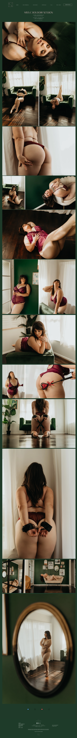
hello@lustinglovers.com (36, 725)
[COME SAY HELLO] (67, 5)
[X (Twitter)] (35, 709)
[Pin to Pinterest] (4, 69)
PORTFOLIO (20, 725)
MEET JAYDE (20, 727)
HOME (19, 723)
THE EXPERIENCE (21, 724)
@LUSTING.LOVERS (41, 17)
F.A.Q (19, 726)
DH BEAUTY (41, 18)
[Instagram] (39, 723)
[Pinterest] (42, 709)
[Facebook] (28, 709)
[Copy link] (49, 709)
